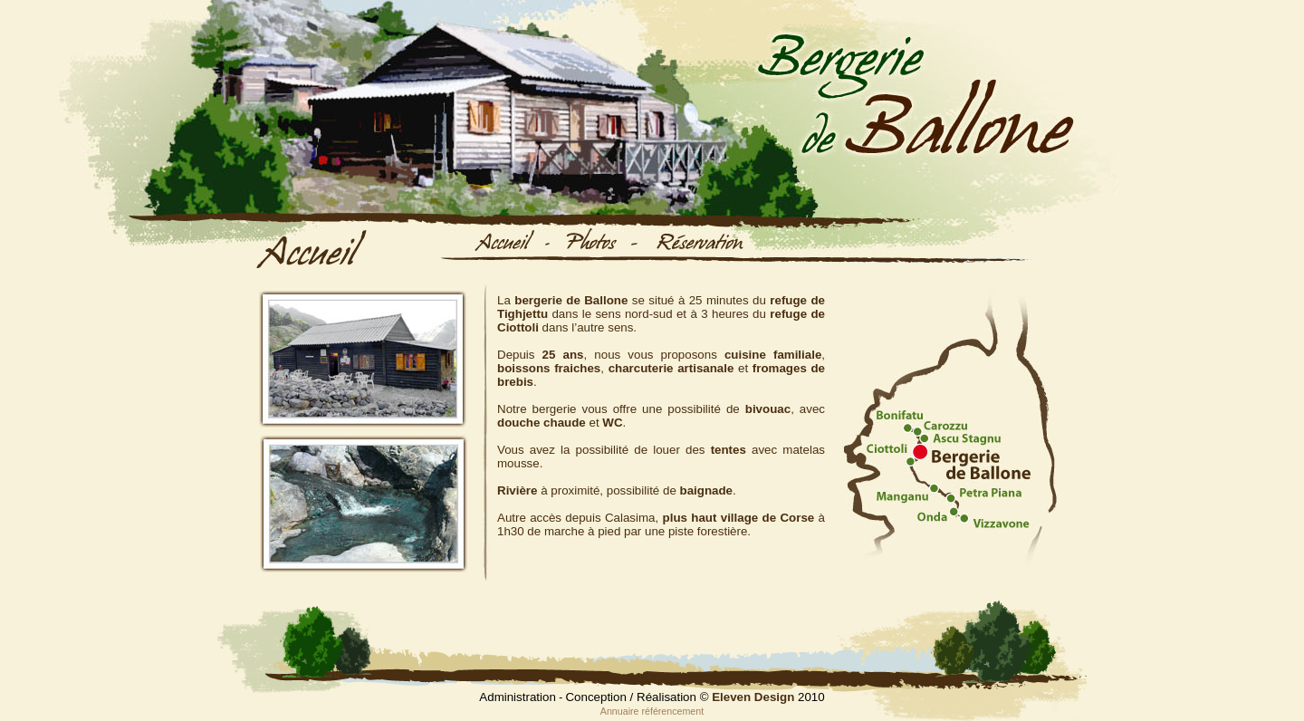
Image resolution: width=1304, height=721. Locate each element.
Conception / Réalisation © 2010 (694, 697)
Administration (517, 697)
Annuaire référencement (652, 711)
